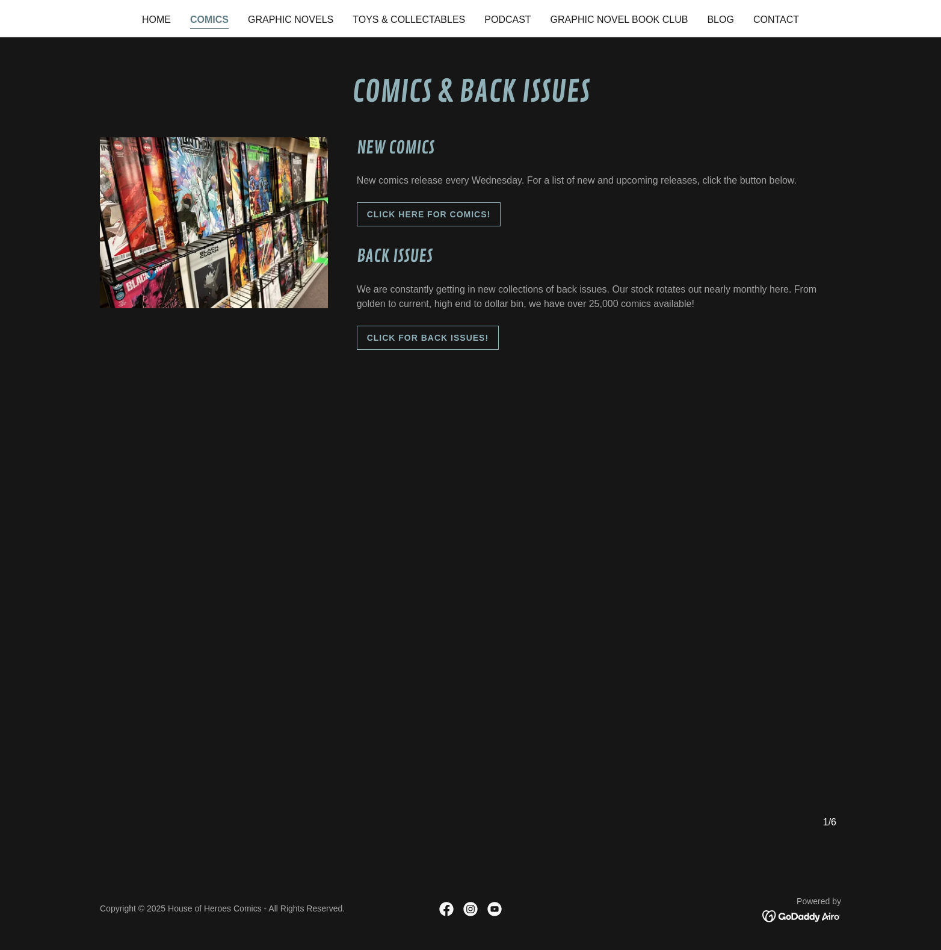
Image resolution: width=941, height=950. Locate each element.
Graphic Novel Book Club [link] (619, 19)
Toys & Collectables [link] (409, 19)
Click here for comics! (429, 214)
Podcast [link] (507, 19)
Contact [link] (776, 19)
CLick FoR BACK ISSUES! (428, 338)
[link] (446, 909)
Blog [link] (720, 19)
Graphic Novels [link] (290, 19)
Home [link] (156, 19)
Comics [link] (209, 19)
